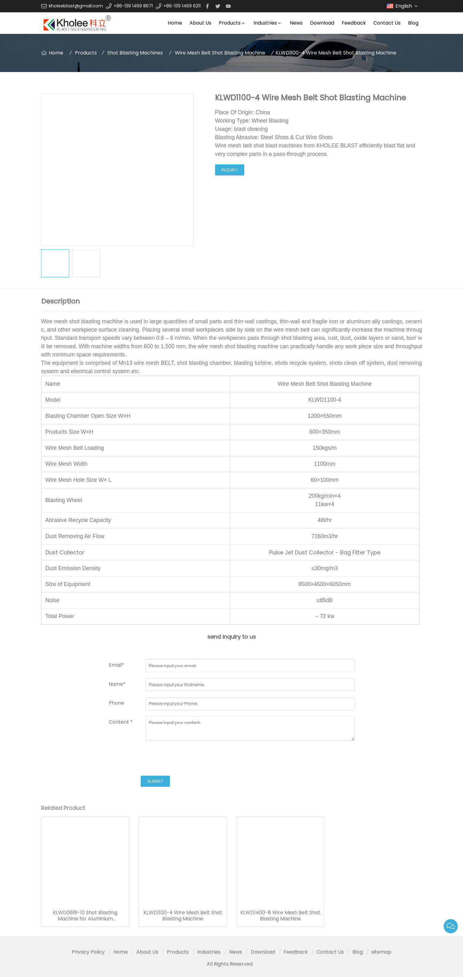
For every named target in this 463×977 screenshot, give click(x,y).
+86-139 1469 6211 (182, 6)
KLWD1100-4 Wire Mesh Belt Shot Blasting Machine (182, 916)
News (296, 22)
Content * (121, 722)
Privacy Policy (88, 951)
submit (155, 781)
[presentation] (155, 759)
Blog (413, 22)
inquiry (230, 170)
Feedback (354, 22)
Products (230, 22)
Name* (117, 684)
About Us (200, 22)
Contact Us (387, 22)
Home (175, 22)
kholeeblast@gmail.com (76, 6)
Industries (265, 22)
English (407, 6)
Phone (116, 702)
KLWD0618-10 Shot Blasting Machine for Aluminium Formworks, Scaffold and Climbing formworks (85, 916)
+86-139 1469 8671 (133, 6)
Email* (116, 665)
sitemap (381, 951)
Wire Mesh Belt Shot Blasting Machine (220, 52)
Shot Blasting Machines (135, 52)
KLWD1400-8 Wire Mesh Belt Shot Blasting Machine (280, 916)
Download (322, 22)
